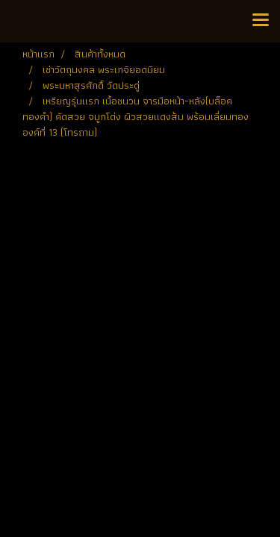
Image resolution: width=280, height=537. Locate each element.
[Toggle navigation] (260, 20)
